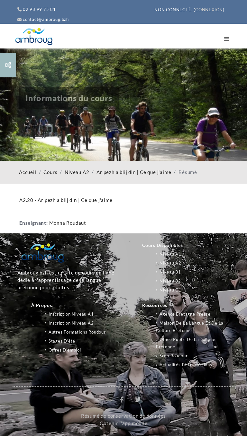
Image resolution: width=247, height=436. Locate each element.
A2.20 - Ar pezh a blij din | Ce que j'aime (66, 200)
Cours (50, 172)
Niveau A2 (77, 172)
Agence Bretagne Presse (185, 314)
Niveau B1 (170, 272)
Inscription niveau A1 (71, 314)
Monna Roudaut (67, 223)
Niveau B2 (170, 280)
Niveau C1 (170, 289)
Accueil (27, 172)
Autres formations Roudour (77, 332)
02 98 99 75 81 (36, 9)
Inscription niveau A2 (71, 323)
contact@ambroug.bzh (43, 19)
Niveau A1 (170, 254)
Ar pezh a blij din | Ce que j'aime (133, 172)
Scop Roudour (174, 355)
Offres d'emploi (65, 350)
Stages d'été (62, 341)
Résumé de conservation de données (123, 416)
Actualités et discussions (186, 364)
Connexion (209, 9)
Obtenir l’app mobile (124, 423)
